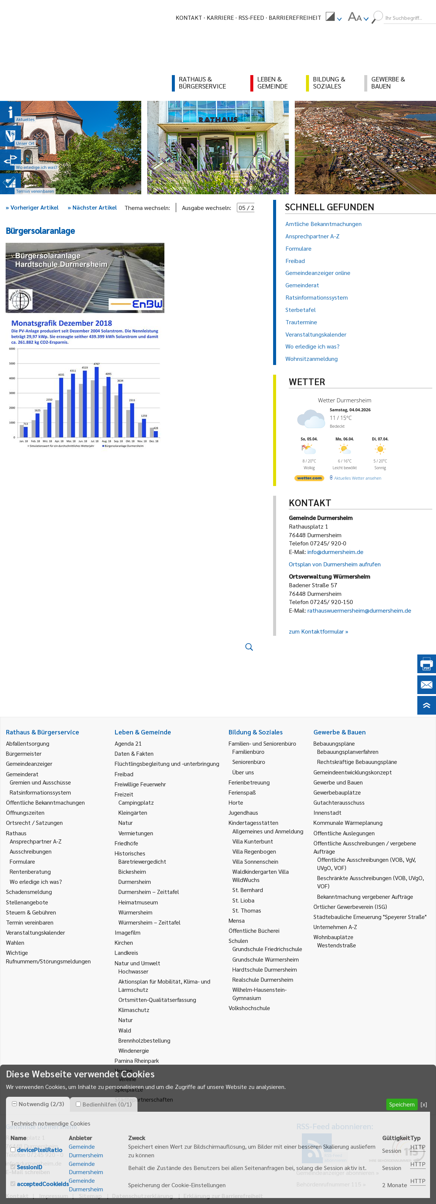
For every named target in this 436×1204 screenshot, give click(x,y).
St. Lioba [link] (243, 900)
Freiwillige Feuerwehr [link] (140, 784)
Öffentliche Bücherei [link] (254, 930)
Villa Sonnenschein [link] (255, 861)
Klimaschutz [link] (133, 1009)
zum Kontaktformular (316, 631)
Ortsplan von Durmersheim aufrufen (335, 564)
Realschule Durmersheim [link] (262, 979)
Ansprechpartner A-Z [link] (36, 841)
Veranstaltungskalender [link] (35, 932)
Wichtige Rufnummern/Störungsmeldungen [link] (48, 956)
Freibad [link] (124, 774)
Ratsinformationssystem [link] (40, 792)
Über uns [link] (243, 772)
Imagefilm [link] (127, 932)
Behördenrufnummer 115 (328, 1184)
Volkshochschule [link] (249, 1008)
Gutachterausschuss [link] (339, 802)
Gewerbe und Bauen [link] (338, 782)
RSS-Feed (251, 17)
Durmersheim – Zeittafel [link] (148, 891)
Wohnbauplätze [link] (333, 937)
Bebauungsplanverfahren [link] (347, 751)
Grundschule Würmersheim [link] (265, 959)
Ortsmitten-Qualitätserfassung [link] (157, 999)
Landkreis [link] (126, 952)
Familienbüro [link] (248, 751)
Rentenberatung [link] (30, 871)
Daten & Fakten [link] (134, 753)
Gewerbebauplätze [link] (337, 792)
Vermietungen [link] (135, 833)
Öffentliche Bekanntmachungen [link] (45, 802)
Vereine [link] (127, 1079)
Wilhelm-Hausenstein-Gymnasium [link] (259, 993)
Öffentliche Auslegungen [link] (344, 833)
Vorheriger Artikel (32, 207)
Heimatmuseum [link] (138, 902)
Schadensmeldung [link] (29, 891)
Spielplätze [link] (129, 1089)
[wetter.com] (309, 479)
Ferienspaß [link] (242, 792)
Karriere (220, 17)
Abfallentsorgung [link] (27, 743)
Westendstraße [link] (336, 945)
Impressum (53, 1196)
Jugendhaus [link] (243, 812)
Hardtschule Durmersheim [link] (264, 969)
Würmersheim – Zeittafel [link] (149, 922)
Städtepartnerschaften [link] (144, 1099)
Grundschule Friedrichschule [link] (267, 949)
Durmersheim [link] (134, 881)
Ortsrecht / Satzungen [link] (34, 822)
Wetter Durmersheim (344, 400)
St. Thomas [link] (246, 910)
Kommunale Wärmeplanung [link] (348, 822)
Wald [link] (124, 1030)
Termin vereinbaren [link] (29, 922)
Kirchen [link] (124, 942)
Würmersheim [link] (135, 912)
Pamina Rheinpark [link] (137, 1060)
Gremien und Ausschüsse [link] (40, 782)
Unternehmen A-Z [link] (335, 927)
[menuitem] (333, 18)
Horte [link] (236, 802)
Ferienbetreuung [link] (249, 782)
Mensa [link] (237, 920)
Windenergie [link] (133, 1050)
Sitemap (90, 1196)
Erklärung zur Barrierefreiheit (223, 1196)
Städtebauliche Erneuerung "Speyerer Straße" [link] (370, 916)
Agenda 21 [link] (128, 743)
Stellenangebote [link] (27, 902)
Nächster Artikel (92, 207)
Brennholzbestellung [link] (144, 1040)
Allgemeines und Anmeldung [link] (267, 831)
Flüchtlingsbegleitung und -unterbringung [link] (167, 763)
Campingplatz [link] (136, 802)
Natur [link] (125, 822)
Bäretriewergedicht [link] (142, 861)
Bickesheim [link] (132, 871)
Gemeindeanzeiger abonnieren (335, 1172)
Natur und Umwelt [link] (137, 963)
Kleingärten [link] (132, 812)
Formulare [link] (22, 861)
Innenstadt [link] (327, 812)
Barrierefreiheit (295, 17)
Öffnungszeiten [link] (25, 812)
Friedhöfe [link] (126, 843)
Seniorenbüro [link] (248, 761)
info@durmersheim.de (335, 551)
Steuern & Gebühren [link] (31, 912)
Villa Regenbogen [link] (254, 851)
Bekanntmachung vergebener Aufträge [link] (365, 896)
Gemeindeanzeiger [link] (29, 763)
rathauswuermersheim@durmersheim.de (359, 610)
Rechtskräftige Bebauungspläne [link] (357, 761)
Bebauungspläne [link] (334, 743)
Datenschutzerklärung (142, 1196)
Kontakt (189, 17)
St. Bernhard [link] (247, 890)
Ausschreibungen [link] (31, 851)
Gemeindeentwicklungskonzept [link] (352, 772)
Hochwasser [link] (133, 971)
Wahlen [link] (15, 942)
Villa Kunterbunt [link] (252, 841)
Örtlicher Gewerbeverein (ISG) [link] (350, 906)
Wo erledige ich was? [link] (36, 881)
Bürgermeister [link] (23, 753)
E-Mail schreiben (28, 1172)
